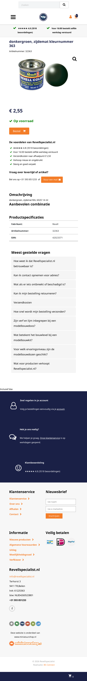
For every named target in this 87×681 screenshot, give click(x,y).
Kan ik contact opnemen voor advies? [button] (36, 275)
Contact (13, 514)
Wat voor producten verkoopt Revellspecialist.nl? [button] (32, 366)
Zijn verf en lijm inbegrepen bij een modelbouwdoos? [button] (35, 323)
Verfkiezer (15, 559)
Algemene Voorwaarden (23, 544)
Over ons (14, 503)
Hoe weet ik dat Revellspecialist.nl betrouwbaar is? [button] (34, 263)
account (60, 409)
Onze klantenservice (50, 438)
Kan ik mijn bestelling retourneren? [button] (35, 293)
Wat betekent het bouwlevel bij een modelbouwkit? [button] (35, 337)
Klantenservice (18, 498)
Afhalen (13, 509)
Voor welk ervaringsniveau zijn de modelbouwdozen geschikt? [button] (34, 351)
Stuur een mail (52, 180)
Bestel (19, 131)
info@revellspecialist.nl (21, 576)
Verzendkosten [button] (23, 302)
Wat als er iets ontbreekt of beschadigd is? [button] (40, 284)
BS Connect (49, 664)
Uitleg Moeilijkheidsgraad (20, 552)
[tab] (43, 263)
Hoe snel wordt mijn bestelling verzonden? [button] (40, 311)
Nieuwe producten (20, 539)
